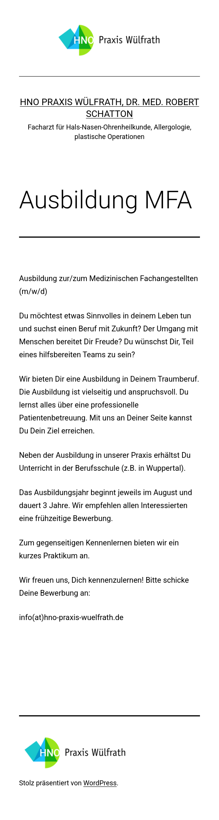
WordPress (100, 783)
